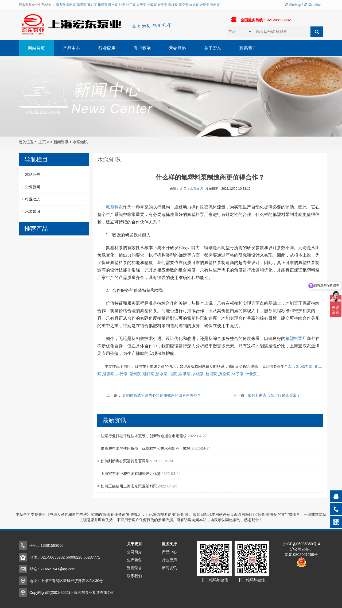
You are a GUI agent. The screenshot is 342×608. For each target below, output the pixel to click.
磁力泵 (60, 5)
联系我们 (247, 48)
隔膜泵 (81, 5)
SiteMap (293, 5)
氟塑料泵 (114, 207)
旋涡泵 (194, 5)
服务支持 (169, 544)
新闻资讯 (60, 142)
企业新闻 (32, 187)
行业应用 (106, 48)
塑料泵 (71, 5)
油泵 (122, 5)
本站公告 (32, 174)
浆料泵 (215, 5)
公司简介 (134, 552)
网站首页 (36, 48)
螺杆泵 (173, 5)
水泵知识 (80, 142)
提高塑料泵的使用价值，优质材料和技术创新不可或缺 (146, 448)
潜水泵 (113, 5)
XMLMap (312, 5)
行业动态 (32, 199)
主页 (42, 142)
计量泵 (204, 5)
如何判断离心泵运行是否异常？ (274, 395)
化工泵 (131, 5)
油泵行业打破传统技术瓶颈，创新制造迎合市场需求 (144, 436)
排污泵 (102, 5)
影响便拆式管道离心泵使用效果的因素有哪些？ (161, 395)
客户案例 (142, 48)
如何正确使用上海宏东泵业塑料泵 (129, 486)
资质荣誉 (134, 568)
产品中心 (71, 48)
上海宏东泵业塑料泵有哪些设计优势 (131, 473)
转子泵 (162, 5)
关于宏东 (212, 48)
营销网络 (177, 48)
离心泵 (92, 5)
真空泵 (183, 5)
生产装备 (134, 560)
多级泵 (141, 5)
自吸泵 (152, 5)
